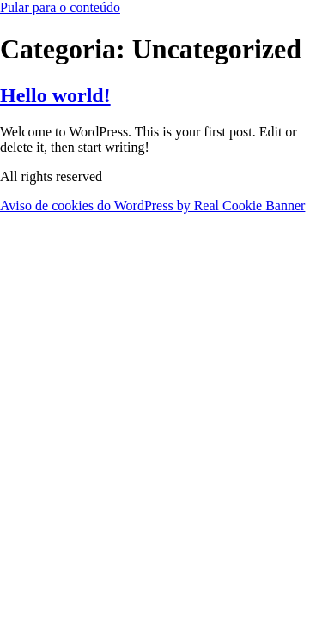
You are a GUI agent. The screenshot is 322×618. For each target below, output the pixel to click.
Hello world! (55, 95)
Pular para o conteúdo (60, 7)
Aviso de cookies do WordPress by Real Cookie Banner (152, 205)
